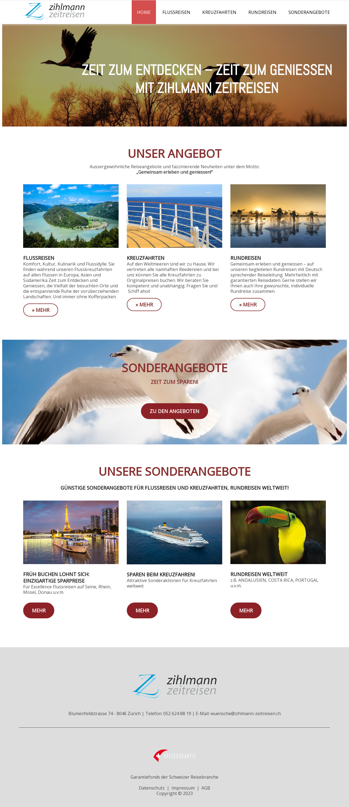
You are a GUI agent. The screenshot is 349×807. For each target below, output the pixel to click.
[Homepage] (44, 18)
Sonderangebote (309, 12)
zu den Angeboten (174, 411)
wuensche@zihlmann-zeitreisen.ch (245, 713)
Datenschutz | (154, 788)
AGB (205, 788)
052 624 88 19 (177, 713)
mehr (39, 610)
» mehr (40, 310)
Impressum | (185, 788)
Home (143, 12)
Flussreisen (177, 12)
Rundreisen (262, 12)
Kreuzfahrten (219, 12)
